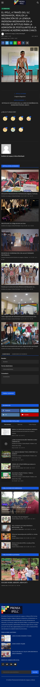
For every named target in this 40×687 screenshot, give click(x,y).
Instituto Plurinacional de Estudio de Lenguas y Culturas (14, 257)
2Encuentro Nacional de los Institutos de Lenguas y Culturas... (19, 194)
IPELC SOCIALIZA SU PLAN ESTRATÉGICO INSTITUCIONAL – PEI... (22, 526)
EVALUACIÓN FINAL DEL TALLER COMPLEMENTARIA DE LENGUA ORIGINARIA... (25, 652)
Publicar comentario (8, 393)
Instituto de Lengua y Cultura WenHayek (13, 34)
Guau (21, 134)
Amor (21, 123)
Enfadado (5, 134)
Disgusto (13, 123)
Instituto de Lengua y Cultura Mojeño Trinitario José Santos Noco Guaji (24, 444)
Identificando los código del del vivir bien (13, 223)
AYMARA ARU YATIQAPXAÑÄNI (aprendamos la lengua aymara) (23, 465)
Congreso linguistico (20, 96)
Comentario (4, 373)
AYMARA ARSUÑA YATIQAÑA (18, 644)
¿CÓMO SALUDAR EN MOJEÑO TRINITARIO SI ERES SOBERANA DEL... (24, 440)
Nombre (3, 358)
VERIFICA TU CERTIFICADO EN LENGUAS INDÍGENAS (24, 429)
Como (5, 123)
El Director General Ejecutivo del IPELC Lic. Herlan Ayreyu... (24, 535)
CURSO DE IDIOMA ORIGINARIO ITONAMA (21, 636)
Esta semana (7, 424)
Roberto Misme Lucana (17, 468)
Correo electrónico (7, 366)
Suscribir (35, 672)
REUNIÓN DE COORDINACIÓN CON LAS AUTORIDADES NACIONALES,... (17, 254)
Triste (13, 134)
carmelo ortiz (4, 585)
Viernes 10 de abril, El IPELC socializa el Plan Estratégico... (23, 544)
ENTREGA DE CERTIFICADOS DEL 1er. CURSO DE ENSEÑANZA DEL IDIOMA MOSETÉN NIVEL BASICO (20, 104)
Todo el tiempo (32, 424)
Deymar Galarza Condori (8, 511)
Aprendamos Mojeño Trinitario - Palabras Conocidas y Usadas (22, 474)
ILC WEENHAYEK (5, 8)
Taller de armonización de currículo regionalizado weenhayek (19, 346)
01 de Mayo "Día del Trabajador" (20, 517)
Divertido (29, 123)
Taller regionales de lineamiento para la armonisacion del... (19, 316)
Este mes (20, 424)
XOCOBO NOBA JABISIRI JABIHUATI (14, 582)
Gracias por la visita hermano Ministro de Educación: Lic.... (18, 287)
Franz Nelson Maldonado (18, 529)
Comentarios (6, 354)
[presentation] (12, 388)
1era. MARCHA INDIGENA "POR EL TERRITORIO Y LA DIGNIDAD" (25, 453)
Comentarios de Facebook (19, 354)
